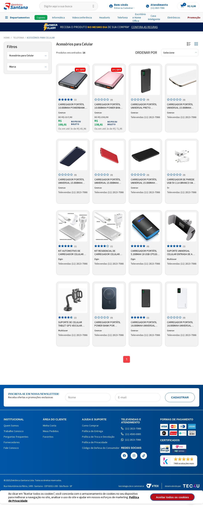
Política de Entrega (92, 431)
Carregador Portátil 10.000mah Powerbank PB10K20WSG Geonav (72, 105)
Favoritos (48, 437)
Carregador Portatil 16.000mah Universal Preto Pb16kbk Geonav (145, 323)
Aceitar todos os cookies (176, 497)
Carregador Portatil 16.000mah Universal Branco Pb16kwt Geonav (180, 323)
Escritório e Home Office (139, 17)
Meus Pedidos (51, 431)
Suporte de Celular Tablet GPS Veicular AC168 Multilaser (70, 323)
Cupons (41, 17)
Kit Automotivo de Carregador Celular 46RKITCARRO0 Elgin (71, 252)
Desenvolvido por (182, 486)
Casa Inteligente (154, 17)
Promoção (194, 17)
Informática (58, 17)
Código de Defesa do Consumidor (100, 448)
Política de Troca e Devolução (98, 437)
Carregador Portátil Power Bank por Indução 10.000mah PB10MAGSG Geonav (108, 323)
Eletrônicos (174, 17)
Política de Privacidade (94, 442)
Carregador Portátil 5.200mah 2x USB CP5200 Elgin (145, 252)
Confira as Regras (144, 27)
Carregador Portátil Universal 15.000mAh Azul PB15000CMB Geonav (72, 180)
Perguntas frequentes (16, 437)
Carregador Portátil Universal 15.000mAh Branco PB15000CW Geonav (180, 105)
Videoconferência (82, 17)
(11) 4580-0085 (131, 434)
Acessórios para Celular (41, 38)
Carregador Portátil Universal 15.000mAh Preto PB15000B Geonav (144, 180)
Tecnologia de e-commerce (139, 486)
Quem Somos (11, 426)
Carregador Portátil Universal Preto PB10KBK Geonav (144, 105)
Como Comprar (90, 426)
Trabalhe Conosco (14, 431)
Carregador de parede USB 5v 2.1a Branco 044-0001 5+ (181, 180)
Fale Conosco (11, 448)
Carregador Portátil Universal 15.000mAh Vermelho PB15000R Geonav (108, 180)
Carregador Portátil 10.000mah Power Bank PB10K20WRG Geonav (108, 105)
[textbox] (68, 6)
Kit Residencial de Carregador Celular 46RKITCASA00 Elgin (107, 252)
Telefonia (122, 17)
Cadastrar (180, 397)
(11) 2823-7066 (131, 429)
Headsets (104, 17)
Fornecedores (12, 442)
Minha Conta (49, 426)
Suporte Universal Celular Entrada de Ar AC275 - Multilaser (180, 252)
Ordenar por (146, 52)
